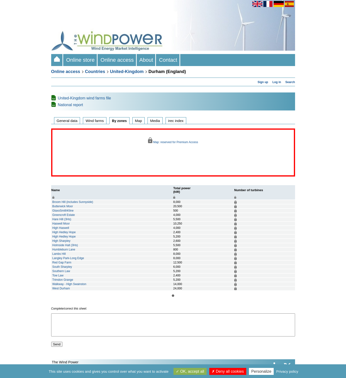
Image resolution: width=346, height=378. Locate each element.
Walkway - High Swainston (69, 284)
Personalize (261, 371)
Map (138, 121)
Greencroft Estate (63, 215)
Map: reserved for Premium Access (173, 140)
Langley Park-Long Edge (68, 258)
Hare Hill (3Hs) (61, 219)
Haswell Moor (61, 223)
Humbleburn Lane (63, 249)
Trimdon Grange (62, 279)
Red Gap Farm (61, 262)
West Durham (61, 288)
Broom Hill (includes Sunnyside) (72, 202)
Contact (168, 60)
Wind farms (95, 121)
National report (70, 105)
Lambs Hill (59, 254)
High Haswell (60, 228)
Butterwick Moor (62, 206)
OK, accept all (190, 371)
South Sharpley (62, 266)
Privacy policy (287, 371)
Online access (117, 60)
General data (67, 121)
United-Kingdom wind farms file (84, 98)
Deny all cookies (228, 371)
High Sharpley (61, 241)
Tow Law (58, 275)
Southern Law (61, 271)
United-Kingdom (127, 71)
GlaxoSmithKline (63, 210)
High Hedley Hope (64, 232)
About (146, 60)
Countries (95, 71)
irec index (176, 121)
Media (155, 121)
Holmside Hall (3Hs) (65, 245)
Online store (80, 60)
